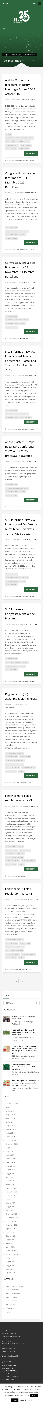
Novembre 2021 (12, 1192)
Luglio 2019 (10, 1258)
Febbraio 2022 (11, 1181)
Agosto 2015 (10, 1273)
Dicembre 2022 (11, 1162)
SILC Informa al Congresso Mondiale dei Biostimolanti (20, 613)
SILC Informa (25, 148)
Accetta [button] (33, 1395)
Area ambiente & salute (14, 1286)
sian (22, 771)
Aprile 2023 (10, 1155)
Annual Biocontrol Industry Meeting (20, 138)
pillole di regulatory (15, 764)
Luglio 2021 (10, 1199)
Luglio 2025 (10, 1111)
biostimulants (12, 234)
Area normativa (21, 783)
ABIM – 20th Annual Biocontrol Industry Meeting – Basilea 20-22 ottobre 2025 (23, 1032)
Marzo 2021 (10, 1210)
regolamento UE (29, 767)
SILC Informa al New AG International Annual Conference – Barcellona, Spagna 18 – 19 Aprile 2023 (21, 361)
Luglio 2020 (10, 1232)
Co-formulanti (13, 145)
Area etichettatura (12, 1290)
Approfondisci (26, 1400)
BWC (23, 234)
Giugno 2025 (10, 1114)
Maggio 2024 (10, 1129)
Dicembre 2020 (11, 1214)
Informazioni (10, 1308)
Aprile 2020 (10, 1243)
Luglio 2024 (10, 1122)
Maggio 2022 (10, 1173)
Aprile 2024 (10, 1133)
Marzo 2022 (10, 1177)
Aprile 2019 (10, 1269)
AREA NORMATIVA (8, 1368)
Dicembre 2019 (11, 1251)
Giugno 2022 (10, 1170)
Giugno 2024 (10, 1126)
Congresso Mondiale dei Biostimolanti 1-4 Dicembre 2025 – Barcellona (24, 1066)
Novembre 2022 (12, 1166)
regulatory (12, 148)
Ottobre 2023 (11, 1140)
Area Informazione (22, 160)
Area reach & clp (12, 1304)
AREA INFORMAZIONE (9, 1365)
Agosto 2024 (10, 1118)
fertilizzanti (27, 145)
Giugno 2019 (10, 1262)
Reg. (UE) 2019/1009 (13, 767)
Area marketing (11, 1297)
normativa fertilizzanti (16, 760)
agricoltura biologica (15, 753)
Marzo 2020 (10, 1247)
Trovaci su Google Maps (11, 1356)
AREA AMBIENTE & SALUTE (10, 1377)
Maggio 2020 (10, 1240)
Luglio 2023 (10, 1148)
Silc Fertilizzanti (29, 100)
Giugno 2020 (10, 1236)
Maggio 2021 (10, 1206)
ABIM (9, 134)
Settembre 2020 (12, 1225)
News (32, 160)
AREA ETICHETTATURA (9, 1371)
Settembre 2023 (12, 1144)
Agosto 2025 (10, 1107)
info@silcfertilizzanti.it (13, 1336)
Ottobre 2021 (11, 1195)
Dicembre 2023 (11, 1137)
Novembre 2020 (12, 1217)
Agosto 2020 (10, 1229)
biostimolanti (24, 141)
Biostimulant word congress (18, 231)
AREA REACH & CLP (8, 1374)
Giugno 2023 (10, 1151)
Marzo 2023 (10, 1159)
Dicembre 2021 (11, 1188)
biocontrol (12, 141)
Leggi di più (31, 153)
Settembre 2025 (12, 1103)
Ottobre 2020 (11, 1221)
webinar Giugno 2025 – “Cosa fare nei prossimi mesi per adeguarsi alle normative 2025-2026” (25, 1083)
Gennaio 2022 (11, 1184)
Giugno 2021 (10, 1203)
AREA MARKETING (8, 1379)
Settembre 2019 (12, 1254)
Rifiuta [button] (15, 1400)
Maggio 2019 (10, 1265)
